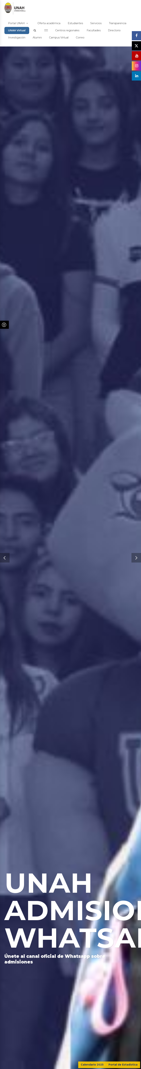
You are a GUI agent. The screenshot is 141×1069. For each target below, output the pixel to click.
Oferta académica (48, 23)
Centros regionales (67, 30)
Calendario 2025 (92, 1064)
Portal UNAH (18, 23)
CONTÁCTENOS (122, 1043)
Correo (80, 37)
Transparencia (117, 23)
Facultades (94, 30)
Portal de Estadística (123, 1064)
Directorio (114, 30)
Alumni (37, 37)
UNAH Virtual (17, 30)
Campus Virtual (58, 37)
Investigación (16, 37)
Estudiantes (75, 23)
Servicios (96, 23)
